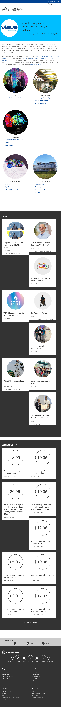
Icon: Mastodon (30, 657)
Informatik (24, 58)
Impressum (35, 672)
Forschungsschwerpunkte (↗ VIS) (14, 139)
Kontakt (45, 643)
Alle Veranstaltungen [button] (30, 622)
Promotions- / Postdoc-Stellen (10, 697)
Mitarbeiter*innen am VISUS (13, 98)
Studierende (5, 672)
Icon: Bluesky (24, 657)
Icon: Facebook (11, 657)
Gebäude (37, 192)
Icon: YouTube (37, 657)
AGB (33, 680)
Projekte (7, 142)
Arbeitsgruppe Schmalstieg (42, 98)
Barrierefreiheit (36, 676)
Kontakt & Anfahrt (40, 189)
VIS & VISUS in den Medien (13, 189)
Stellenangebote (39, 187)
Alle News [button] (30, 430)
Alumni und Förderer (7, 676)
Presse (4, 693)
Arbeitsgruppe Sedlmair (41, 100)
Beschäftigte (5, 674)
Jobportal (4, 695)
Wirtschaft (5, 678)
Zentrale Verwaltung (37, 697)
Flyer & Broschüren (10, 187)
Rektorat (34, 691)
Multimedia (8, 184)
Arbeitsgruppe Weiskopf (41, 103)
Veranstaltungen (39, 184)
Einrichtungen (35, 695)
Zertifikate (34, 678)
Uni (52, 1)
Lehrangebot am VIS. (36, 64)
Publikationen (9, 145)
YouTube (30, 643)
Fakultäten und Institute (38, 693)
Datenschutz (35, 674)
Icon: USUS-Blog (49, 657)
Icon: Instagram (17, 657)
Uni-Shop (4, 699)
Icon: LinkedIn (43, 657)
